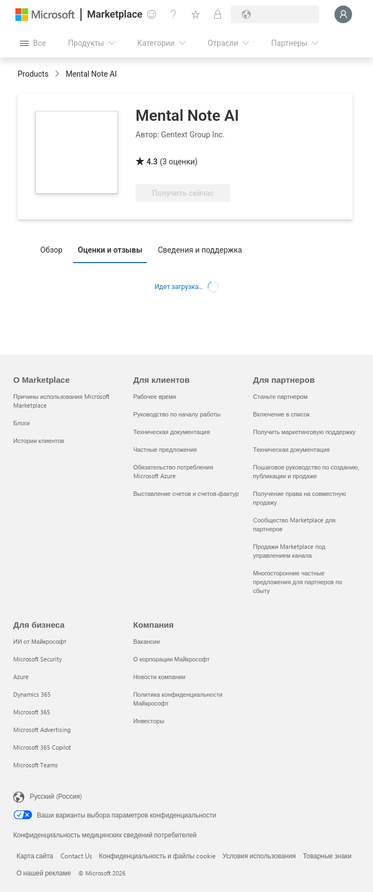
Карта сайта (35, 855)
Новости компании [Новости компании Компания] (159, 676)
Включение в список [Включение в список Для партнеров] (281, 414)
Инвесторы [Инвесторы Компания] (148, 721)
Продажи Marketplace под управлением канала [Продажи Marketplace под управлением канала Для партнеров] (289, 550)
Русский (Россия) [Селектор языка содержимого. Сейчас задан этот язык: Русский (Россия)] (56, 796)
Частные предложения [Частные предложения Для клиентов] (165, 449)
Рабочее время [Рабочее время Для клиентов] (154, 396)
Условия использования (259, 855)
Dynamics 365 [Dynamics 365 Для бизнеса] (32, 694)
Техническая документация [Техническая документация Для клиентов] (171, 432)
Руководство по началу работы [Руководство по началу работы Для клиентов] (176, 414)
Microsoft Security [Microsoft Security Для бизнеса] (37, 659)
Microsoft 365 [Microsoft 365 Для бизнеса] (31, 712)
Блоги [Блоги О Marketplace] (21, 423)
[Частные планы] (217, 14)
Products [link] (33, 74)
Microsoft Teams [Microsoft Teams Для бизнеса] (35, 765)
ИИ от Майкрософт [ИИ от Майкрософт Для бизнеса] (40, 641)
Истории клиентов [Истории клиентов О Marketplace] (38, 440)
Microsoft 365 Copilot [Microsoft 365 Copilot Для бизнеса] (42, 747)
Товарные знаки (327, 855)
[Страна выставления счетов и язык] (275, 14)
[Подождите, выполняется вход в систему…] (343, 14)
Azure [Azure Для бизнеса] (21, 676)
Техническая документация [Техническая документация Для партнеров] (291, 449)
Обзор (51, 249)
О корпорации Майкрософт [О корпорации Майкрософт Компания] (171, 659)
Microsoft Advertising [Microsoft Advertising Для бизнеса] (42, 729)
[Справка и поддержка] (173, 14)
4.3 (152, 161)
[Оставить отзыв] (151, 14)
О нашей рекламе (44, 872)
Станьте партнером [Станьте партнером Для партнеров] (280, 396)
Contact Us (76, 855)
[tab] (54, 249)
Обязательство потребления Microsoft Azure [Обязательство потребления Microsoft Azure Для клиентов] (173, 471)
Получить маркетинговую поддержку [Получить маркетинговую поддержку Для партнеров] (304, 432)
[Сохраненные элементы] (195, 14)
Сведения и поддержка (200, 249)
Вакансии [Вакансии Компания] (146, 641)
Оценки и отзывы (110, 249)
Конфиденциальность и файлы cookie (157, 855)
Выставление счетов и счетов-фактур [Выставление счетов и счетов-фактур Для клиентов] (186, 493)
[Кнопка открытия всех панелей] (32, 43)
